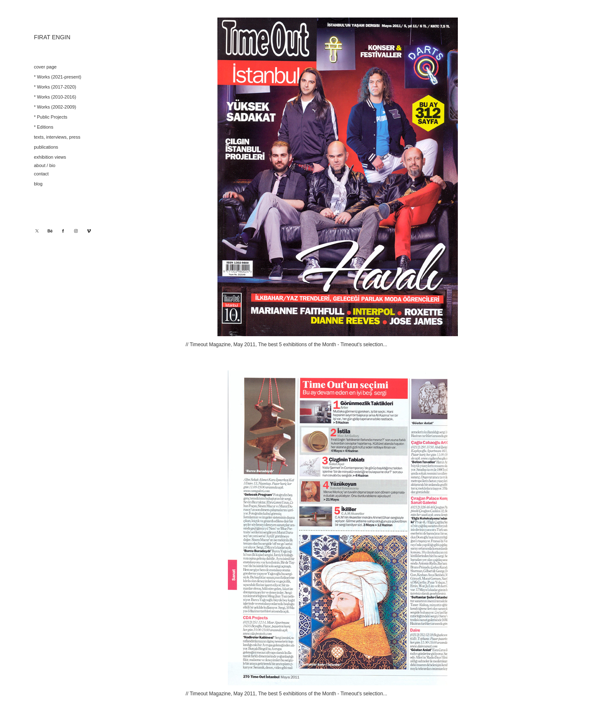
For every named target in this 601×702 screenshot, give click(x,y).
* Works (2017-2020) (55, 86)
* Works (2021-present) (57, 76)
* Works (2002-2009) (55, 106)
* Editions (43, 126)
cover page (45, 66)
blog (38, 183)
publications (46, 147)
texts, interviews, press (57, 136)
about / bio (44, 165)
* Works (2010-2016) (55, 96)
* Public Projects (50, 116)
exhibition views (50, 157)
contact (41, 173)
